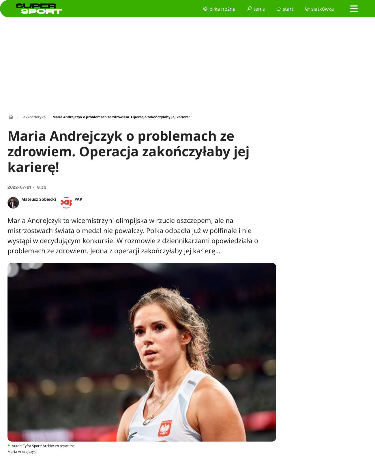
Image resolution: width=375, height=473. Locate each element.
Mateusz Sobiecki (38, 199)
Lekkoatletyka (33, 117)
